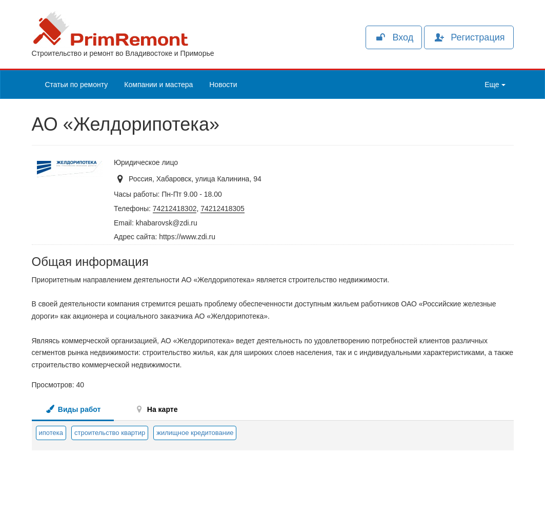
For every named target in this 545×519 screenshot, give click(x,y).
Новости (223, 84)
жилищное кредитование (194, 433)
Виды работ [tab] (73, 409)
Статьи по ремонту (76, 84)
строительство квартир (109, 433)
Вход (393, 37)
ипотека (51, 433)
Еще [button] (495, 84)
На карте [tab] (156, 409)
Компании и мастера (158, 84)
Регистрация (468, 37)
